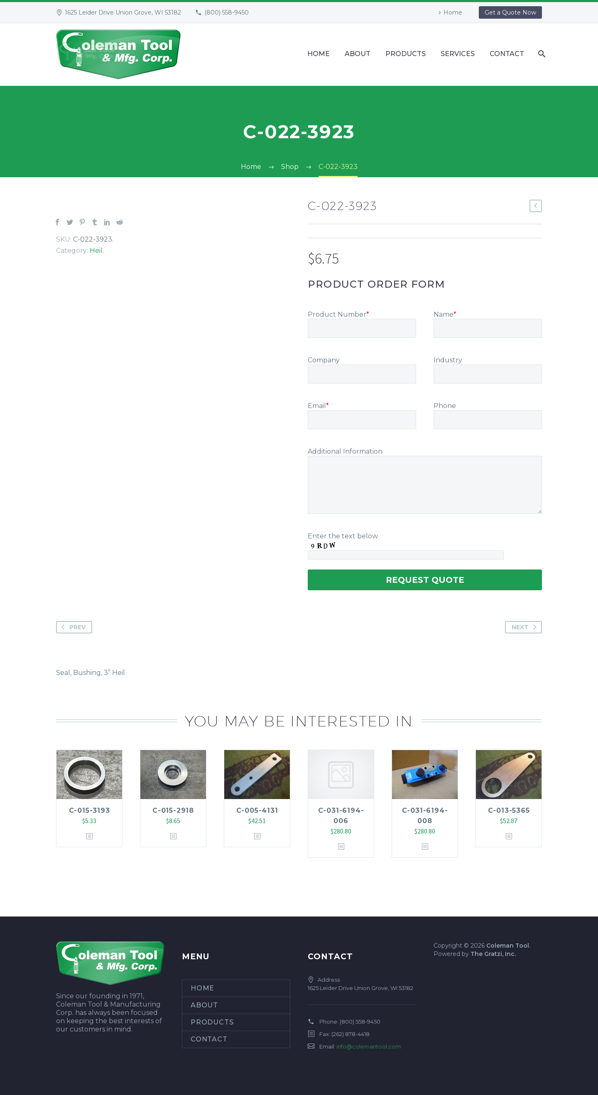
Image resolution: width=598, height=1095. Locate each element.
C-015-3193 (89, 810)
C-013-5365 (509, 810)
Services (458, 54)
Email (318, 406)
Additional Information (345, 451)
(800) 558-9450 (226, 12)
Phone (445, 406)
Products (405, 54)
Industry (448, 360)
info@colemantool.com (368, 1046)
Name (445, 314)
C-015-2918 (173, 810)
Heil (96, 250)
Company (324, 360)
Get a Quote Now (510, 12)
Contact (507, 54)
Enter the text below (343, 536)
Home (453, 12)
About (357, 54)
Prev (72, 627)
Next (526, 627)
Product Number (338, 314)
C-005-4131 (257, 810)
